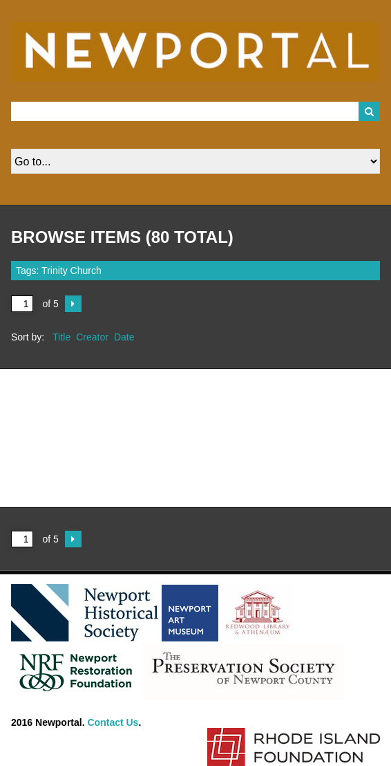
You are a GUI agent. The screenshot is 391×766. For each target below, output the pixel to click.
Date (124, 337)
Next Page (73, 303)
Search (370, 111)
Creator (92, 337)
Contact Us (113, 722)
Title (61, 337)
